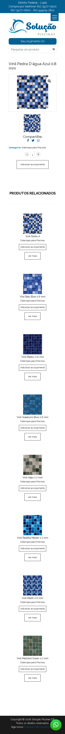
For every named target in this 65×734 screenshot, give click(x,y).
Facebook (47, 727)
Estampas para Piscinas (34, 147)
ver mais (32, 256)
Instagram (31, 727)
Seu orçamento (33, 41)
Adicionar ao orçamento (32, 164)
